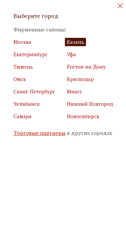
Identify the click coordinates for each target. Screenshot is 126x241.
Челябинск (26, 103)
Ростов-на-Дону (86, 66)
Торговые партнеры (39, 133)
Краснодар (80, 79)
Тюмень (23, 66)
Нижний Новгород (90, 103)
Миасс (74, 91)
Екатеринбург (30, 54)
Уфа (71, 54)
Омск (19, 79)
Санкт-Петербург (34, 91)
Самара (22, 116)
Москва (22, 41)
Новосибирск (83, 116)
